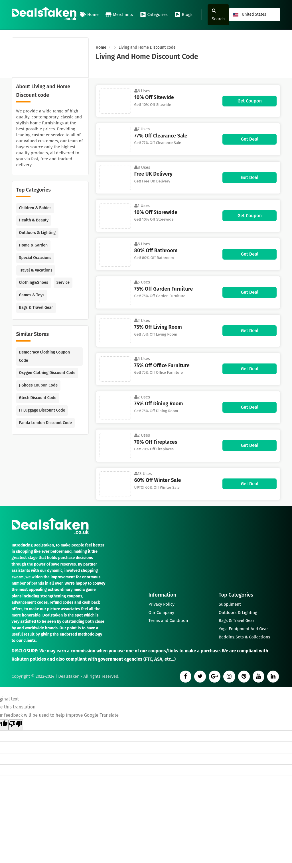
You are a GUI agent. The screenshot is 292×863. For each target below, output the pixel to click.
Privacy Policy (162, 602)
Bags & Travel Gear (36, 307)
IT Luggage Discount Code (42, 410)
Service (63, 282)
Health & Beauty (34, 220)
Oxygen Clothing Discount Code (47, 372)
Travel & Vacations (35, 270)
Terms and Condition (169, 619)
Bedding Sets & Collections (245, 637)
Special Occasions (35, 257)
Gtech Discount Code (37, 397)
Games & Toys (31, 295)
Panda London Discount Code (45, 422)
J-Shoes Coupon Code (38, 385)
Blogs (183, 15)
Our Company (162, 611)
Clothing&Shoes (33, 282)
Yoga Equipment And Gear (244, 628)
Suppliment (230, 602)
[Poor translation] (15, 725)
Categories (154, 15)
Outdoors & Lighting (37, 232)
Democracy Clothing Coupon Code (44, 356)
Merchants (119, 15)
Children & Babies (35, 208)
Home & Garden (33, 245)
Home (89, 15)
